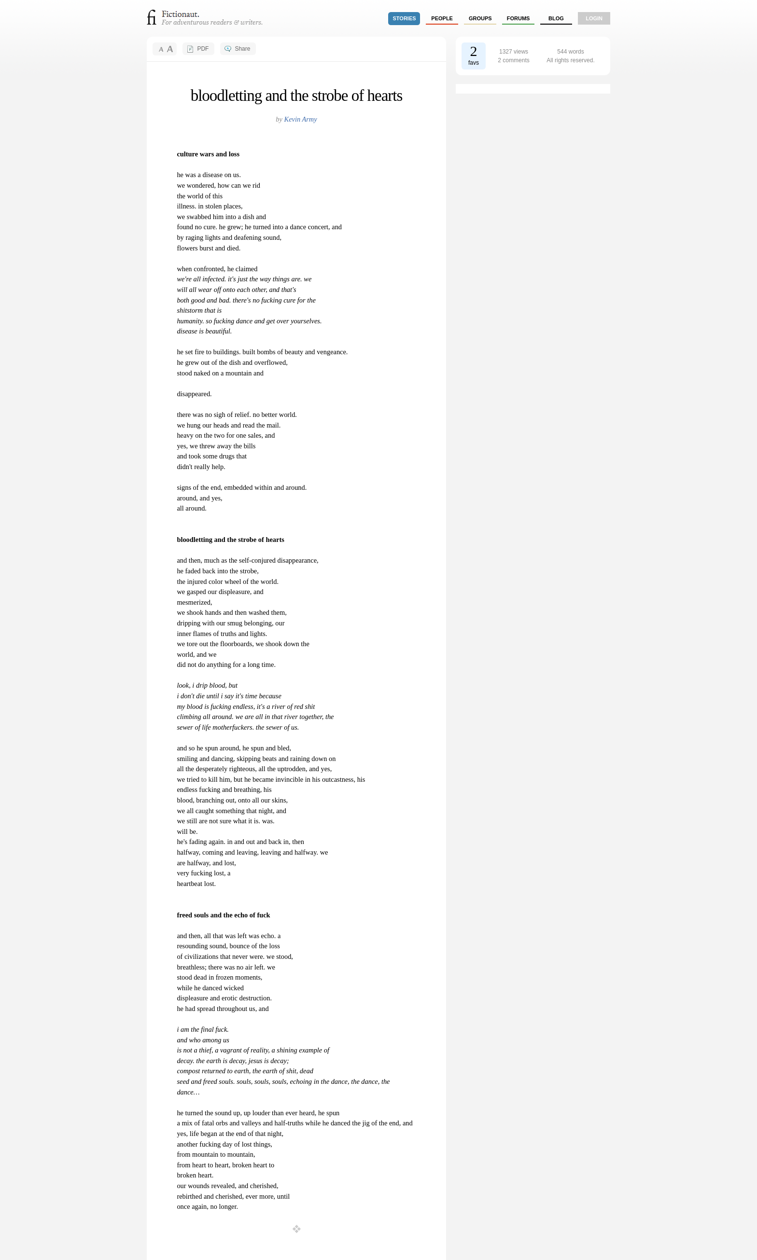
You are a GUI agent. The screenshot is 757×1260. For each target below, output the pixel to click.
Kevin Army (300, 119)
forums (518, 18)
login (594, 18)
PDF (203, 48)
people (442, 18)
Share (242, 48)
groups (480, 18)
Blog (556, 18)
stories (404, 18)
